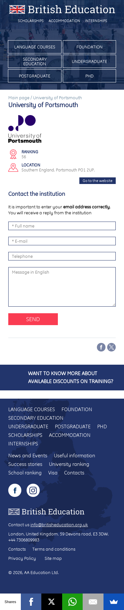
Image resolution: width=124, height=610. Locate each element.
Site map (53, 558)
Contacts (74, 473)
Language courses (34, 46)
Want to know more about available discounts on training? (70, 377)
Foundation (89, 46)
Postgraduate (34, 75)
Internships (96, 20)
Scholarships (31, 20)
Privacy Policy (22, 558)
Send (33, 319)
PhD (89, 75)
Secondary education (35, 61)
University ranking (69, 464)
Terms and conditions (53, 549)
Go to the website (97, 180)
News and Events (27, 455)
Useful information (74, 455)
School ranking (25, 473)
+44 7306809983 (23, 539)
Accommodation (64, 20)
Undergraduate (89, 61)
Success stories (25, 464)
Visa (53, 473)
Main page (18, 97)
